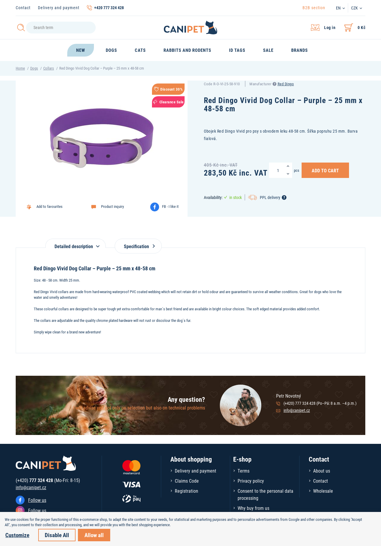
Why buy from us (253, 508)
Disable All (57, 535)
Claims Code (187, 481)
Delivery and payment (58, 7)
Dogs (34, 68)
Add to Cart (325, 170)
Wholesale (323, 491)
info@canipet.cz (297, 410)
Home (20, 68)
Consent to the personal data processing (265, 494)
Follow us (37, 500)
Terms (243, 471)
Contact (23, 7)
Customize (17, 535)
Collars (48, 68)
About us (321, 471)
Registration (186, 491)
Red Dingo (286, 83)
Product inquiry (112, 206)
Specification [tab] (138, 246)
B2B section (313, 7)
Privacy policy (251, 481)
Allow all (94, 535)
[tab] (75, 243)
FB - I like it (170, 206)
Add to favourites (49, 206)
